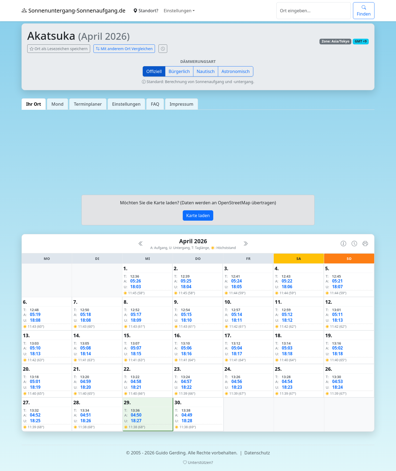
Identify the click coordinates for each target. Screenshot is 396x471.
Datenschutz (257, 453)
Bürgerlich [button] (179, 71)
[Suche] (313, 10)
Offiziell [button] (154, 71)
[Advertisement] (198, 152)
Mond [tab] (57, 104)
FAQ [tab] (155, 104)
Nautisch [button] (206, 71)
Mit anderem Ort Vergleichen (124, 48)
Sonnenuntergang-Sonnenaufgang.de (74, 10)
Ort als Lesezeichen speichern (59, 48)
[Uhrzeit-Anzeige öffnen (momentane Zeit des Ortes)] (163, 48)
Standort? (145, 11)
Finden (364, 10)
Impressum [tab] (181, 104)
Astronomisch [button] (235, 71)
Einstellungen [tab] (126, 104)
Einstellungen (177, 11)
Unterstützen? (198, 462)
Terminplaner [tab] (88, 104)
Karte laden (198, 215)
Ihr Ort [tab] (33, 104)
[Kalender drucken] (365, 243)
